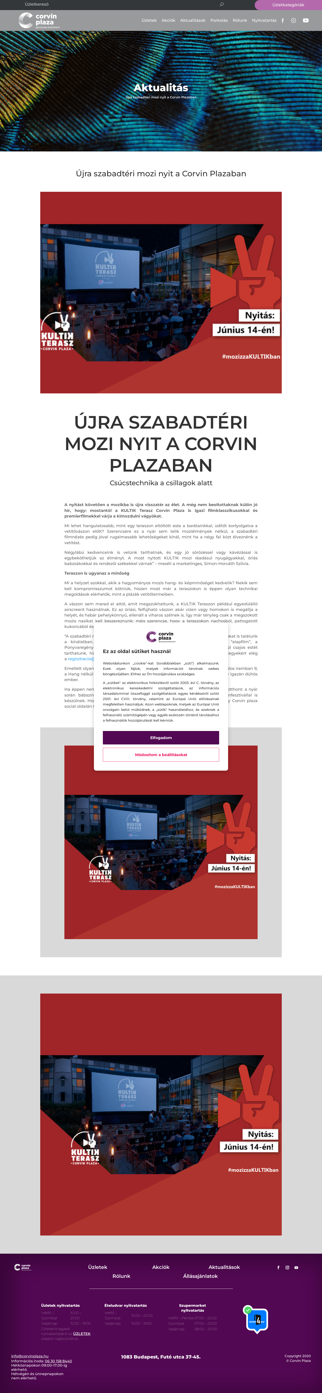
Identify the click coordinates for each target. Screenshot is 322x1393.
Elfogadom (161, 737)
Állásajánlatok (200, 1276)
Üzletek (149, 20)
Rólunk (240, 20)
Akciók (168, 20)
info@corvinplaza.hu (30, 1356)
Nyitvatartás (264, 20)
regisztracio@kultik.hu (90, 658)
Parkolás (219, 20)
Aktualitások (192, 20)
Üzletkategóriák (288, 4)
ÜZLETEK (82, 1334)
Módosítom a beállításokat (161, 755)
